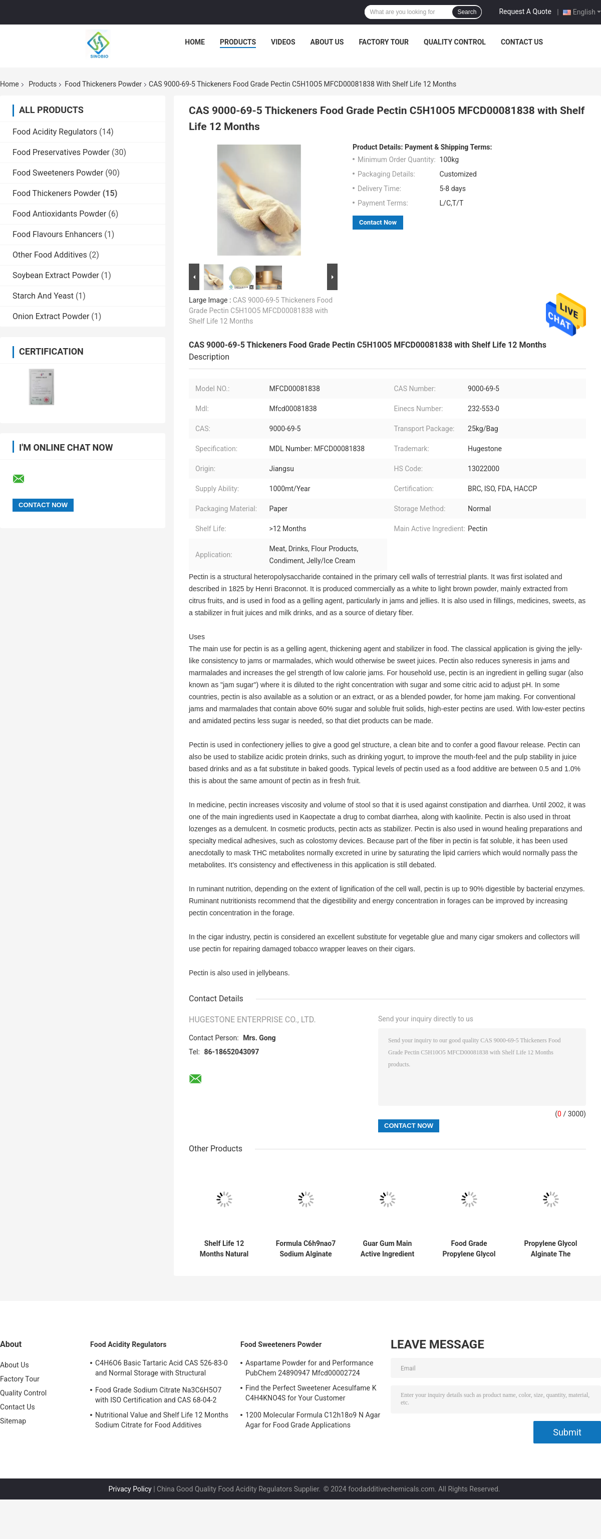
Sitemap (13, 1421)
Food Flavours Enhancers (57, 234)
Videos (283, 42)
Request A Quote (525, 12)
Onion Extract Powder (51, 316)
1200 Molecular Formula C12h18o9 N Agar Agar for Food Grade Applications (312, 1420)
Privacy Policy (129, 1489)
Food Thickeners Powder (103, 84)
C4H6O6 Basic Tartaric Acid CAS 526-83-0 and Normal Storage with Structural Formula (161, 1369)
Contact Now (378, 222)
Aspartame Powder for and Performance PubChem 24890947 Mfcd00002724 (309, 1368)
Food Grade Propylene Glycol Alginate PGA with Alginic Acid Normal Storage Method (469, 1248)
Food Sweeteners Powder (58, 173)
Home (195, 42)
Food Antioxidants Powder (59, 214)
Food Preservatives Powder (61, 152)
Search (466, 12)
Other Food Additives (50, 255)
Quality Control (455, 42)
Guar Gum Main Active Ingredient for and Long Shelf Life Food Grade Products (388, 1248)
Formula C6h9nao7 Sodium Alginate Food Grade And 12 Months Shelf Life (305, 1248)
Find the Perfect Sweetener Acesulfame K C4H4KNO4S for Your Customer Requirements (311, 1394)
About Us (327, 42)
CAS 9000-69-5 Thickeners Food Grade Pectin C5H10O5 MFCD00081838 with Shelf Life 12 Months (261, 310)
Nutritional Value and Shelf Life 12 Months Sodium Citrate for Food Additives (161, 1420)
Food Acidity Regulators (55, 132)
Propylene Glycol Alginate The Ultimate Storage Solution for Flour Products (550, 1248)
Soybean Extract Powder (56, 275)
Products (238, 42)
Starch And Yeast (43, 296)
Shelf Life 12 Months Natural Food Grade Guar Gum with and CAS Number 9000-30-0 (224, 1248)
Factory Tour (384, 42)
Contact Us (522, 42)
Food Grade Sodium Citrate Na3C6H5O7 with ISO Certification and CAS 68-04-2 (158, 1395)
